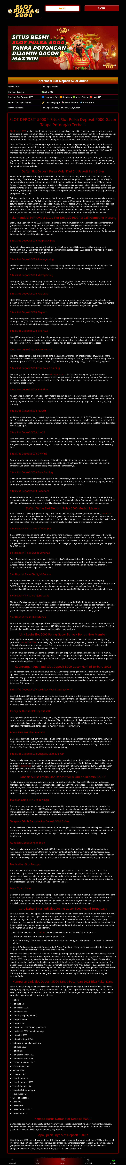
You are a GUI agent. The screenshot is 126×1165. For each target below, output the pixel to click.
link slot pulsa (24, 766)
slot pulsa (106, 513)
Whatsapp (88, 1161)
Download (13, 1161)
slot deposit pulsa (58, 374)
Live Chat (113, 1161)
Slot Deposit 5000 (18, 131)
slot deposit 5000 (28, 642)
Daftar (63, 1162)
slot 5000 (42, 932)
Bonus (38, 1161)
